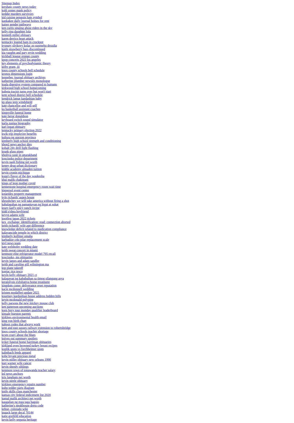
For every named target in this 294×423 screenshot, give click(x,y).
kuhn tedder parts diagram (18, 387)
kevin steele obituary (15, 380)
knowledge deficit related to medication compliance (34, 229)
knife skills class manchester (19, 391)
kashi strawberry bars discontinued (23, 49)
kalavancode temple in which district (25, 232)
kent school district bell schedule (22, 95)
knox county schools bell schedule (23, 70)
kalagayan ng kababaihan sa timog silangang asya (33, 278)
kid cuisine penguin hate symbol (22, 17)
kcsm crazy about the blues (18, 335)
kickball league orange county (20, 56)
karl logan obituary (13, 126)
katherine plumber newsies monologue (26, 81)
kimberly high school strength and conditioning (31, 141)
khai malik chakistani (15, 179)
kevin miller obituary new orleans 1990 (26, 359)
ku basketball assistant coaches (21, 109)
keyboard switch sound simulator (22, 119)
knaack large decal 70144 (17, 412)
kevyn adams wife (13, 215)
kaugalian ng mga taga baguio (20, 402)
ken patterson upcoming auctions (22, 306)
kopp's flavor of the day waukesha (23, 176)
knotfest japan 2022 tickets (18, 218)
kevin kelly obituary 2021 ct (19, 275)
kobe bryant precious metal (19, 356)
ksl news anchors (12, 373)
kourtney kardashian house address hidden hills (31, 296)
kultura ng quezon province (19, 137)
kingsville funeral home (16, 112)
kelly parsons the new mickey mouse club (28, 303)
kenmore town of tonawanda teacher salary (28, 370)
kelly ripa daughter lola (16, 31)
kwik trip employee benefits (19, 133)
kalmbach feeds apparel (16, 352)
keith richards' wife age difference (23, 225)
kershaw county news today (19, 6)
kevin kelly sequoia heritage (19, 419)
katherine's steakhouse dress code (22, 405)
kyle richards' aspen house (18, 197)
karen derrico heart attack (17, 38)
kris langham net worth (16, 377)
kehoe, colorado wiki (15, 409)
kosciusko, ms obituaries (17, 257)
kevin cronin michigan (16, 172)
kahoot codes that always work (21, 324)
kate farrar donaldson (15, 116)
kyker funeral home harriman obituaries (26, 342)
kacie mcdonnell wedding (18, 289)
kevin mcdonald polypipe (17, 299)
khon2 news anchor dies (17, 144)
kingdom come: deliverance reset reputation (29, 285)
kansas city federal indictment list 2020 (26, 395)
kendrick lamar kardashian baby (22, 98)
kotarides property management (21, 193)
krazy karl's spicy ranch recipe (21, 208)
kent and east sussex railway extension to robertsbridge (36, 328)
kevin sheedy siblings (15, 366)
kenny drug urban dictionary (19, 165)
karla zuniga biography (16, 123)
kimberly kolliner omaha (17, 236)
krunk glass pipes (12, 151)
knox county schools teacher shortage (25, 331)
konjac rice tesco (12, 271)
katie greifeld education (16, 416)
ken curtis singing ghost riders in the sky (27, 28)
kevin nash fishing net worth (19, 162)
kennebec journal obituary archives (23, 77)
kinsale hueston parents (16, 313)
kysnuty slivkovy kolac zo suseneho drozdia (29, 45)
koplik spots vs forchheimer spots (23, 349)
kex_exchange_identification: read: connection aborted (36, 222)
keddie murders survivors (17, 13)
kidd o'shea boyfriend (15, 211)
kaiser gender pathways (16, 24)
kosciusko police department (19, 158)
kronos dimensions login (17, 73)
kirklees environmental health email (24, 317)
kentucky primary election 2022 (22, 130)
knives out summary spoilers (20, 338)
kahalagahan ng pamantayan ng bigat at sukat (30, 204)
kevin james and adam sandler (20, 260)
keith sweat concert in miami (20, 250)
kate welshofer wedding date (19, 246)
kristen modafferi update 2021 (20, 292)
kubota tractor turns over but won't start (26, 91)
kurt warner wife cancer (16, 363)
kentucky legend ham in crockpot (22, 42)
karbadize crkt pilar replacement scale (25, 239)
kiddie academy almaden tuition (22, 169)
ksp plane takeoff (12, 268)
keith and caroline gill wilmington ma (25, 264)
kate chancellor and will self (19, 105)
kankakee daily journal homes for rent (25, 21)
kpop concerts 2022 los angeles (21, 59)
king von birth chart (14, 320)
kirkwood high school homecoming (24, 88)
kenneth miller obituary (16, 35)
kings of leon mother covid (18, 183)
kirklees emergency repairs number (24, 384)
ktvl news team (11, 243)
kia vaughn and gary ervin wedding (24, 52)
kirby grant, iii (11, 66)
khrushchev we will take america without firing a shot (35, 200)
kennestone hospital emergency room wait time (31, 186)
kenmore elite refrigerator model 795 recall (29, 253)
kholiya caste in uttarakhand (19, 155)
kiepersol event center (15, 190)
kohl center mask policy (17, 10)
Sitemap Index (11, 3)
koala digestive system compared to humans (29, 84)
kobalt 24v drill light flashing (20, 148)
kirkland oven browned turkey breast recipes (29, 345)
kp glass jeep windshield (17, 102)
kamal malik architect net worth (21, 398)
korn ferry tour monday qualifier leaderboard (30, 310)
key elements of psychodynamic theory (26, 63)
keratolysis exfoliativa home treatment (26, 282)
